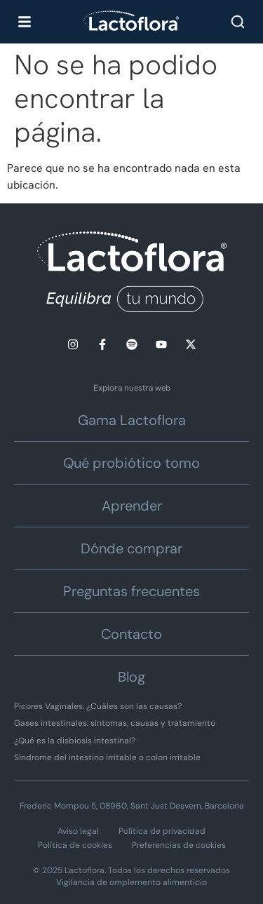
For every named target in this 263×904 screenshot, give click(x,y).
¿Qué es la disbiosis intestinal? (74, 740)
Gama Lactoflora (132, 420)
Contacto (131, 634)
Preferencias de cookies (179, 845)
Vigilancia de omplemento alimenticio (131, 882)
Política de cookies (75, 845)
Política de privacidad (162, 831)
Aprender (132, 506)
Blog (131, 677)
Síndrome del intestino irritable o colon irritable (107, 757)
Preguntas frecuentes (131, 591)
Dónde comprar (131, 548)
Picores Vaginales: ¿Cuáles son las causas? (98, 706)
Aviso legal (78, 831)
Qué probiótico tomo (131, 463)
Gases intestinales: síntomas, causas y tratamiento (114, 723)
